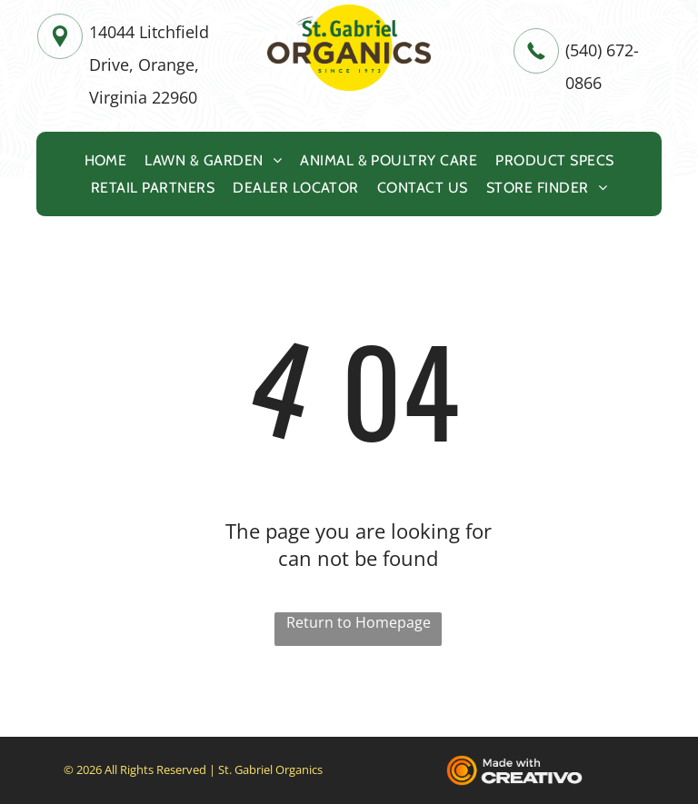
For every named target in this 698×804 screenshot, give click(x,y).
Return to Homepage (358, 622)
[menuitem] (105, 160)
